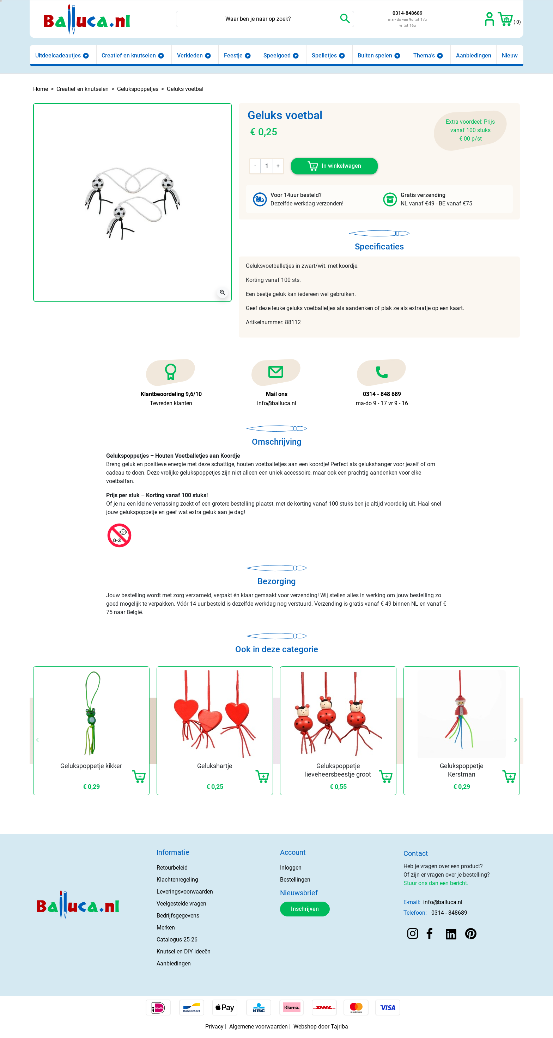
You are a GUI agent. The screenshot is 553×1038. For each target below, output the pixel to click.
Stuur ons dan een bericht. (435, 883)
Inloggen (291, 867)
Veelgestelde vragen (181, 903)
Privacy (214, 1026)
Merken (166, 927)
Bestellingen (295, 879)
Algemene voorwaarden (258, 1026)
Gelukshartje (214, 766)
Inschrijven (305, 909)
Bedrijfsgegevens (178, 915)
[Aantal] (266, 166)
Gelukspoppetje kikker (91, 766)
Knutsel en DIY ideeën (184, 951)
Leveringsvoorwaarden (185, 891)
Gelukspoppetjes (137, 89)
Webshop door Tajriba (320, 1026)
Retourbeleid (172, 867)
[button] (505, 19)
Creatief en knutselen (82, 89)
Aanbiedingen (174, 963)
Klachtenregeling (177, 879)
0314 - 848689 (449, 912)
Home (40, 89)
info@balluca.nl (442, 902)
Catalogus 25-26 (177, 939)
